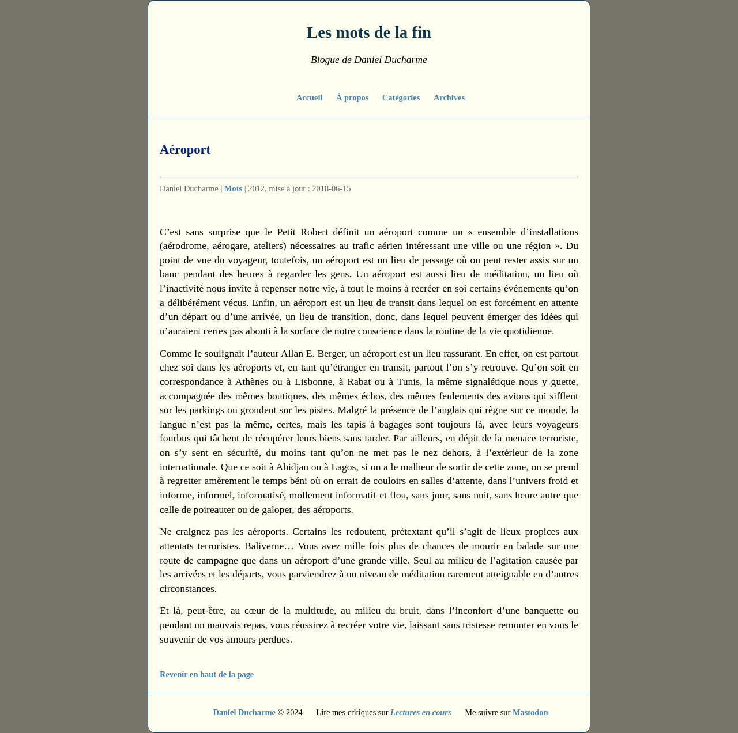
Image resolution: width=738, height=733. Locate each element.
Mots (233, 188)
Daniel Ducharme (244, 712)
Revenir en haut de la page (207, 674)
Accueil (310, 97)
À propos (353, 97)
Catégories (402, 97)
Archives (449, 97)
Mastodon (530, 712)
